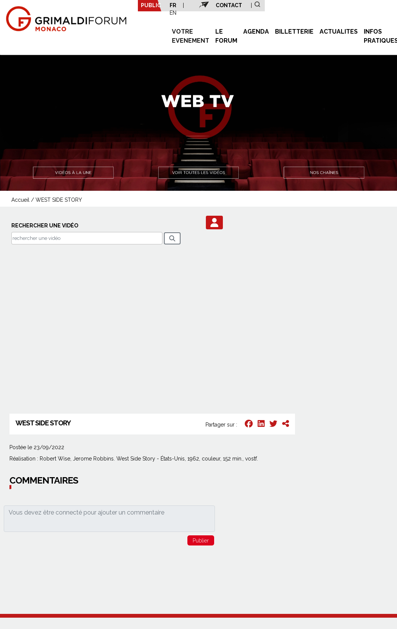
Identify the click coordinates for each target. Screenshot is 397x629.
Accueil (20, 200)
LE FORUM (226, 36)
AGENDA (256, 31)
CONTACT (229, 5)
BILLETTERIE (294, 31)
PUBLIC (151, 5)
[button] (214, 222)
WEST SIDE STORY (59, 200)
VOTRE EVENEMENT (190, 36)
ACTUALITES (339, 31)
